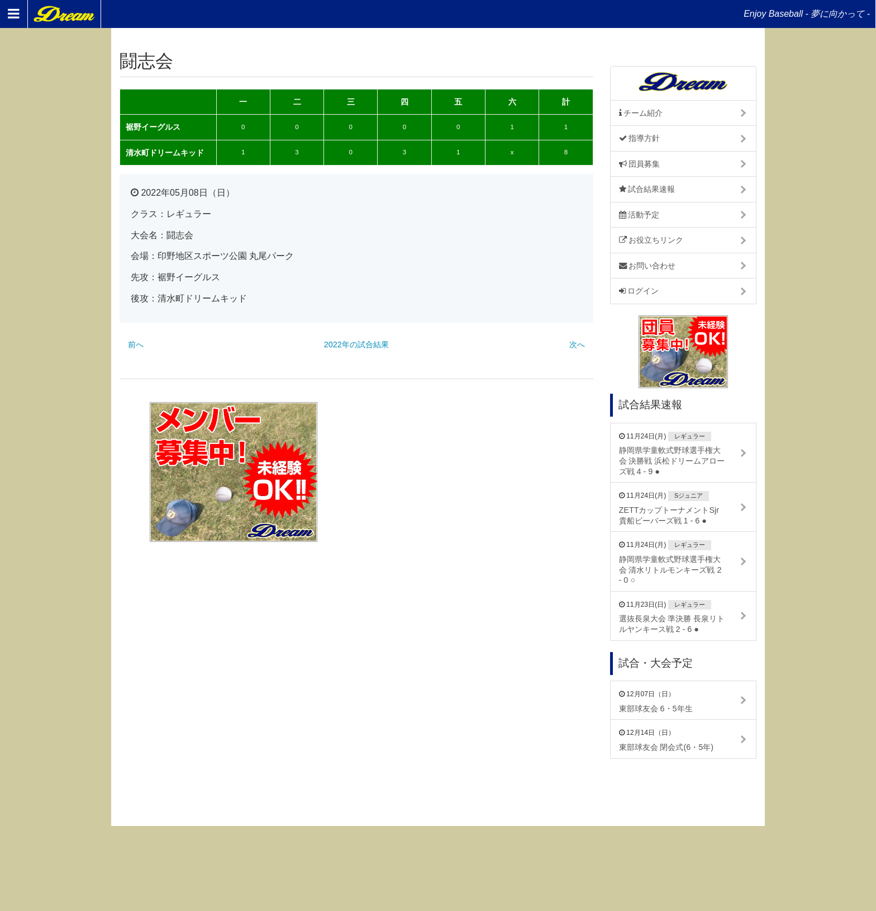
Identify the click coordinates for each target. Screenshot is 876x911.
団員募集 (639, 163)
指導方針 (639, 138)
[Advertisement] (479, 472)
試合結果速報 (647, 189)
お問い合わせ (647, 265)
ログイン (639, 290)
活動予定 (639, 214)
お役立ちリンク (651, 239)
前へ (136, 344)
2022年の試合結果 (356, 344)
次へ (577, 344)
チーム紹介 (641, 112)
